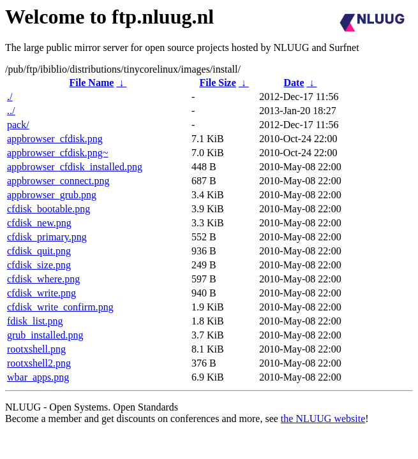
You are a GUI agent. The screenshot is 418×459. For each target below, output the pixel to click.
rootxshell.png (36, 349)
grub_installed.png (45, 335)
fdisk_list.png (35, 321)
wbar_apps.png (38, 377)
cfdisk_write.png (41, 293)
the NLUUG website (323, 418)
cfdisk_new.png (39, 222)
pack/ (18, 124)
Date (294, 82)
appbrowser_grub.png (51, 194)
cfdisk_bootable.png (48, 208)
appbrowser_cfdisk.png (55, 138)
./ (9, 96)
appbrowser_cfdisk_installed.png (74, 166)
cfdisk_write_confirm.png (60, 307)
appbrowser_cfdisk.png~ (57, 152)
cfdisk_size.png (39, 264)
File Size (217, 82)
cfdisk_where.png (43, 278)
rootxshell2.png (39, 363)
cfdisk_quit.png (39, 250)
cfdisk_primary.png (47, 236)
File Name (92, 82)
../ (11, 110)
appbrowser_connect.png (58, 180)
